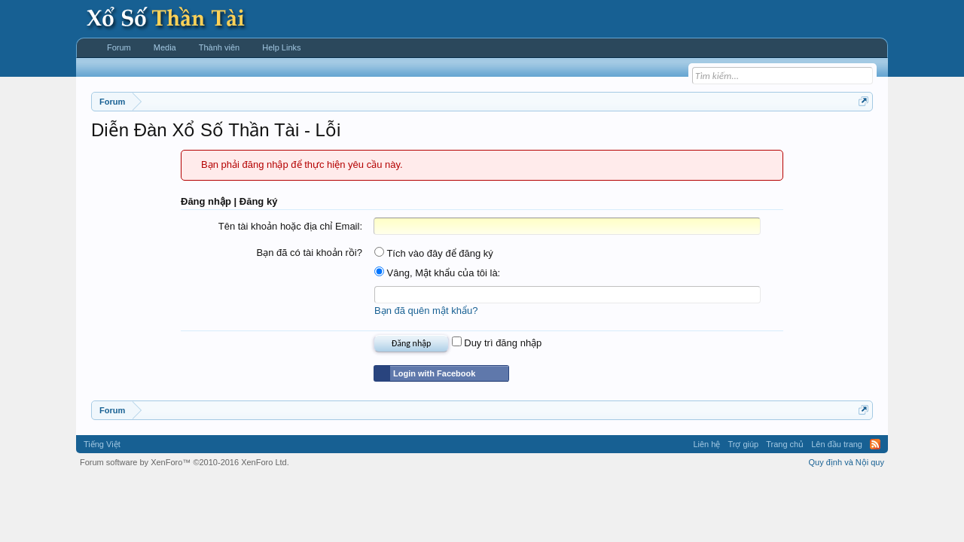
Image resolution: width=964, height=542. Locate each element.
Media (165, 47)
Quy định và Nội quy (847, 462)
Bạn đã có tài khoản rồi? (309, 252)
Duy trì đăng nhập (497, 343)
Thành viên (219, 47)
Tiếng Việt (102, 444)
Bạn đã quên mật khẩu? (425, 310)
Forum (119, 47)
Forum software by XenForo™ (184, 462)
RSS (875, 444)
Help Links (281, 47)
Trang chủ (785, 444)
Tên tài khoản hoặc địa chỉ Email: (290, 226)
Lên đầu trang (836, 444)
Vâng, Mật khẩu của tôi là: (437, 273)
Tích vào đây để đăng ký (433, 253)
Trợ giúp (743, 444)
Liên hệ (706, 444)
